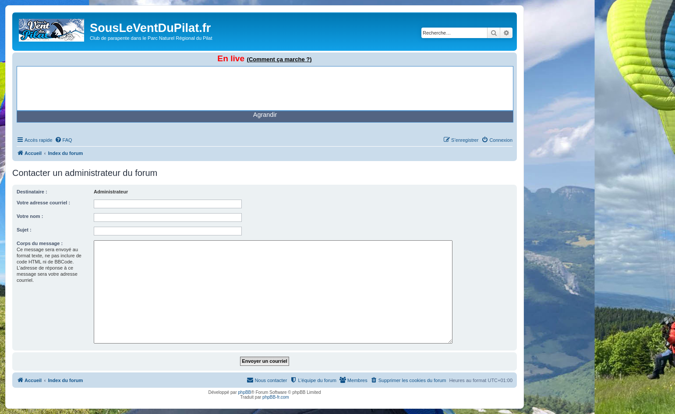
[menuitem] (63, 140)
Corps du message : (40, 243)
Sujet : (24, 229)
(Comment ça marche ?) (279, 59)
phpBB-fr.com (275, 397)
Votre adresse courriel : (43, 202)
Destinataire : (32, 191)
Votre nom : (30, 216)
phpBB (244, 392)
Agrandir (265, 114)
